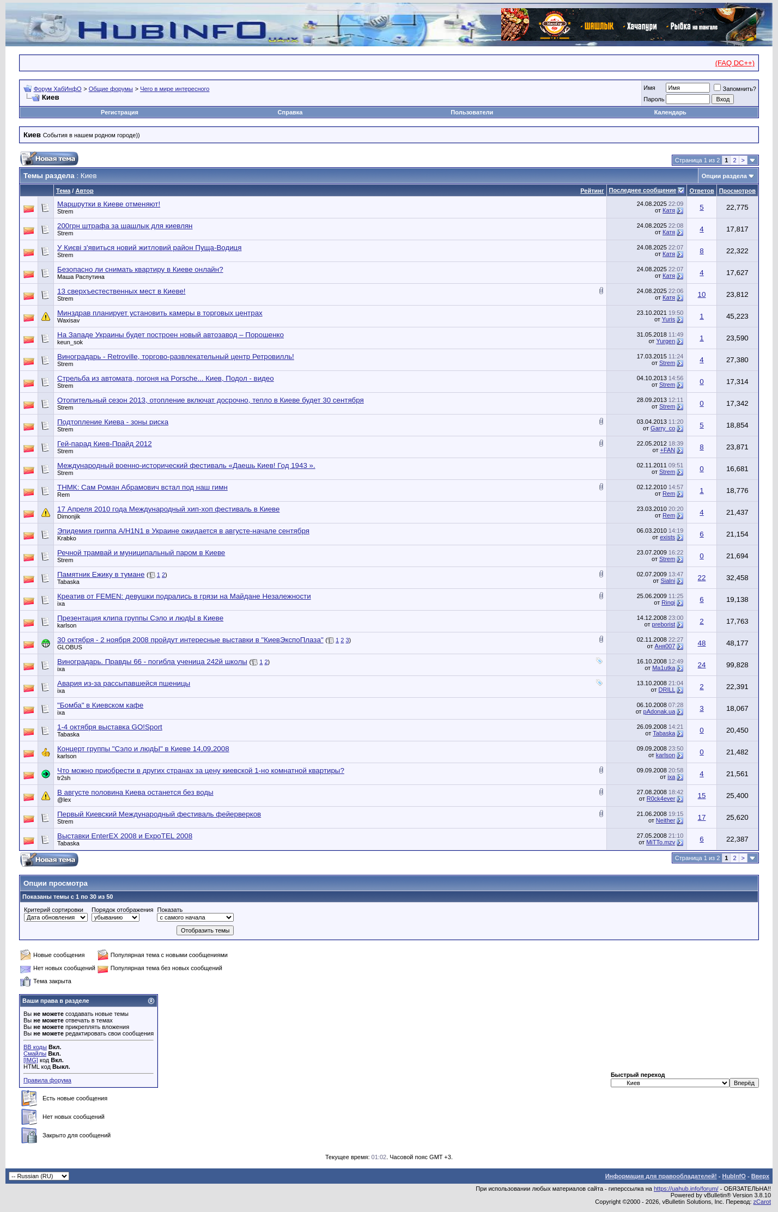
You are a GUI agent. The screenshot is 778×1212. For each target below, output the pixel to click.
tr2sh (63, 778)
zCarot (762, 1201)
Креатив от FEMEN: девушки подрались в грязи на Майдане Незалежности (184, 596)
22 (702, 578)
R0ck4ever (661, 798)
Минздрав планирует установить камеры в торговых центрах (160, 313)
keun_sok (70, 342)
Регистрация (119, 112)
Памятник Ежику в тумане (100, 574)
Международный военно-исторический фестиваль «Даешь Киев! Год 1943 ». (186, 465)
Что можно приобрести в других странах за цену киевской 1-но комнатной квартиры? (200, 770)
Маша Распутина (81, 276)
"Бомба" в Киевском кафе (100, 705)
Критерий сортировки (53, 909)
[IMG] (30, 1060)
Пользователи (472, 112)
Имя (649, 87)
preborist (664, 624)
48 (702, 643)
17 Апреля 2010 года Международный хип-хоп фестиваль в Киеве (168, 509)
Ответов (701, 190)
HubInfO (733, 1176)
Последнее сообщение (643, 190)
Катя (668, 210)
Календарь (670, 112)
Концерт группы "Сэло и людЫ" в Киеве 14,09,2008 (143, 749)
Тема (63, 190)
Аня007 (665, 646)
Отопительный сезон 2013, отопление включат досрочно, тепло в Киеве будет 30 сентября (210, 400)
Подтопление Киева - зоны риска (112, 422)
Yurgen (665, 341)
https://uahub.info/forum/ (686, 1188)
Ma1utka (663, 668)
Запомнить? (735, 89)
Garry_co (663, 428)
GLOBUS (69, 647)
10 (702, 294)
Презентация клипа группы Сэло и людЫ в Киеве (140, 618)
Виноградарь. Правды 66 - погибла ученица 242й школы (152, 661)
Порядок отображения (122, 909)
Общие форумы (111, 89)
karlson (66, 625)
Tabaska (68, 581)
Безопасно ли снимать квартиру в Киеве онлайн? (140, 269)
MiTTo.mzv (660, 842)
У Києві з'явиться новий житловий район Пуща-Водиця (149, 247)
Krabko (66, 538)
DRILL (667, 689)
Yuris (668, 319)
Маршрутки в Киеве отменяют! (108, 204)
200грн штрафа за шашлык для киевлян (124, 226)
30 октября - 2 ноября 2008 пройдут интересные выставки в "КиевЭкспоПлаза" (190, 640)
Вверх (760, 1176)
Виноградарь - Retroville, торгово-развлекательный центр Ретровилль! (175, 356)
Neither (665, 820)
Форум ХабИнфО (58, 89)
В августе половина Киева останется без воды (135, 792)
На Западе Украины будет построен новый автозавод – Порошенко (170, 335)
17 (702, 817)
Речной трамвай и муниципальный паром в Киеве (141, 553)
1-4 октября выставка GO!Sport (109, 727)
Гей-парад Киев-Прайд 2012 (104, 444)
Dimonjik (68, 516)
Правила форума (47, 1080)
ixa (61, 603)
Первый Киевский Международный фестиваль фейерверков (159, 814)
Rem (63, 494)
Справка (290, 112)
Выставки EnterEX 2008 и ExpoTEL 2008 (124, 836)
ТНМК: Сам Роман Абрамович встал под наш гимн (142, 487)
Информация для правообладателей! (661, 1176)
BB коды (35, 1047)
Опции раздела (724, 176)
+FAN (668, 450)
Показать (170, 909)
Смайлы (34, 1053)
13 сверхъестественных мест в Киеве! (121, 291)
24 (702, 665)
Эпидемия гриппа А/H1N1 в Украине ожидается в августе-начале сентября (183, 531)
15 (702, 795)
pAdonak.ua (659, 711)
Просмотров (737, 190)
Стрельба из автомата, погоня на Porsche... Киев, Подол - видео (165, 378)
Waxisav (68, 320)
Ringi (668, 602)
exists (667, 537)
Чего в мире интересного (174, 89)
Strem (65, 211)
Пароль (653, 99)
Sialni (667, 580)
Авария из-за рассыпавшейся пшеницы (123, 683)
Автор (84, 190)
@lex (64, 799)
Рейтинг (592, 190)
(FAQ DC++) (735, 63)
